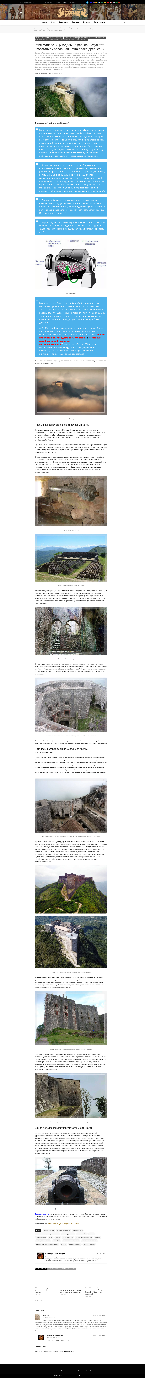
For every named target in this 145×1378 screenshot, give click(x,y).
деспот (51, 1237)
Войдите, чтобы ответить (99, 1315)
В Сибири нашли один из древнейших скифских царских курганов (45, 1290)
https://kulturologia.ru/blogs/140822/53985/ (63, 1224)
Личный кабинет (100, 22)
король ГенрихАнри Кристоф (84, 1237)
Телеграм (75, 22)
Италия (58, 1237)
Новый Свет (56, 1240)
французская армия (74, 1244)
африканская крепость (63, 1230)
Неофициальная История (43, 73)
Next (42, 1300)
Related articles (40, 1268)
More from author (54, 1268)
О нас (53, 22)
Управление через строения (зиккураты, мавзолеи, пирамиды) (70, 39)
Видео (65, 2)
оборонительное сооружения (71, 1240)
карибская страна (68, 1237)
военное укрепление (68, 1234)
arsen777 (46, 1315)
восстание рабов (81, 1234)
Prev (37, 1300)
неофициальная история (43, 1240)
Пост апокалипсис (40, 39)
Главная (44, 22)
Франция (63, 1244)
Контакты (86, 22)
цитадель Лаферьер (89, 1244)
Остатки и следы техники (71, 37)
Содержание (63, 22)
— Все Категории (47, 2)
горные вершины (41, 1237)
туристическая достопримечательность (47, 1244)
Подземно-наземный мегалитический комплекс (92, 37)
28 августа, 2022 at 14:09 (53, 1338)
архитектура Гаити (49, 1230)
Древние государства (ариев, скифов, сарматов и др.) (49, 37)
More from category (68, 1268)
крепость (97, 1237)
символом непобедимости (89, 1240)
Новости (57, 2)
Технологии (50, 39)
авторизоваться (69, 1351)
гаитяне (92, 1234)
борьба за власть (78, 1230)
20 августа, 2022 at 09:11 (49, 1317)
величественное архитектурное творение (47, 1234)
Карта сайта (72, 2)
